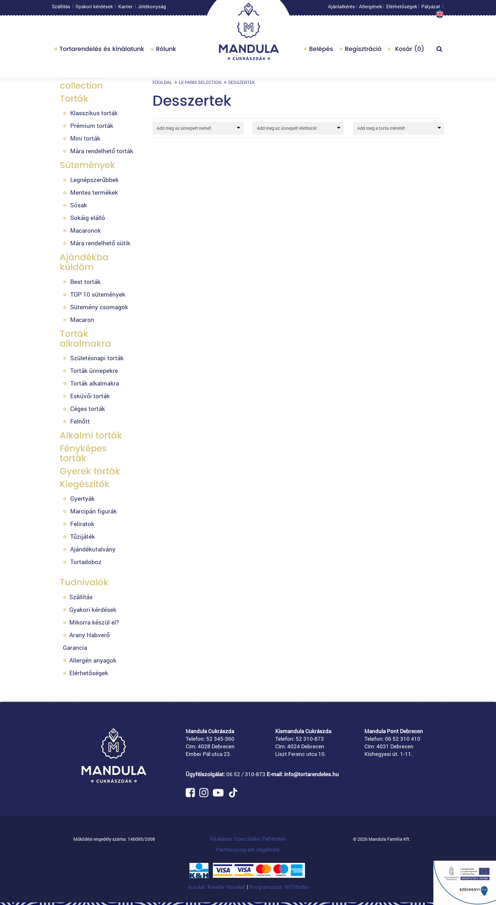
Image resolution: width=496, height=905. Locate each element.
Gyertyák (82, 498)
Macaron (82, 320)
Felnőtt (80, 421)
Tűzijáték (82, 536)
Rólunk (166, 50)
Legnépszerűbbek (94, 180)
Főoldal (162, 82)
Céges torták (87, 408)
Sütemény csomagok (99, 307)
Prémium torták (91, 125)
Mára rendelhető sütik (100, 243)
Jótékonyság (152, 8)
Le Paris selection (200, 82)
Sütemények (87, 165)
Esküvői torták (90, 396)
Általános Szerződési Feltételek (248, 838)
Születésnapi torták (97, 358)
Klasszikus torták (94, 113)
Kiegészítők (84, 484)
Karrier (125, 8)
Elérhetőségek (401, 8)
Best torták (85, 282)
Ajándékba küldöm (84, 262)
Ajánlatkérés (341, 8)
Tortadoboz (86, 562)
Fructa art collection (81, 81)
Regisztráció (363, 50)
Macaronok (85, 230)
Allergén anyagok (92, 660)
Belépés (321, 50)
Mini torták (85, 138)
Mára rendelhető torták (101, 151)
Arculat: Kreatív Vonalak (217, 886)
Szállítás (61, 8)
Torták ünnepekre (94, 370)
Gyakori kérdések (94, 8)
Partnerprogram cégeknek (248, 849)
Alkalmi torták (91, 435)
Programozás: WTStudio (279, 886)
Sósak (78, 205)
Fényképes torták (83, 453)
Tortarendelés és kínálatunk (101, 50)
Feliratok (82, 524)
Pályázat (430, 8)
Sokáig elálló (87, 218)
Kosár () (408, 50)
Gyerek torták (90, 471)
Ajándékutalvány (92, 549)
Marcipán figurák (93, 511)
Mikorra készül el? (94, 622)
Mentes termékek (94, 192)
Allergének (370, 8)
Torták (74, 98)
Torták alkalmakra (85, 339)
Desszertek (241, 82)
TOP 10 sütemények (97, 294)
